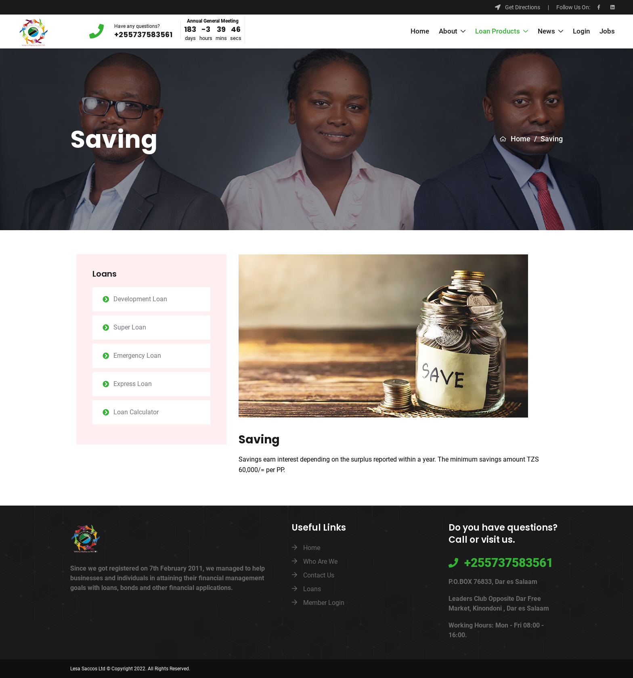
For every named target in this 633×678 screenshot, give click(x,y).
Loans (312, 589)
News (547, 31)
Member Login (323, 603)
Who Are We (320, 561)
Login (581, 31)
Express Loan (132, 384)
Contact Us (318, 575)
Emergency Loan (137, 355)
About (449, 31)
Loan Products (498, 31)
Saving (552, 138)
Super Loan (129, 327)
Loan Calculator (136, 412)
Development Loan (140, 299)
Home (420, 31)
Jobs (607, 31)
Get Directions (517, 7)
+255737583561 (143, 34)
